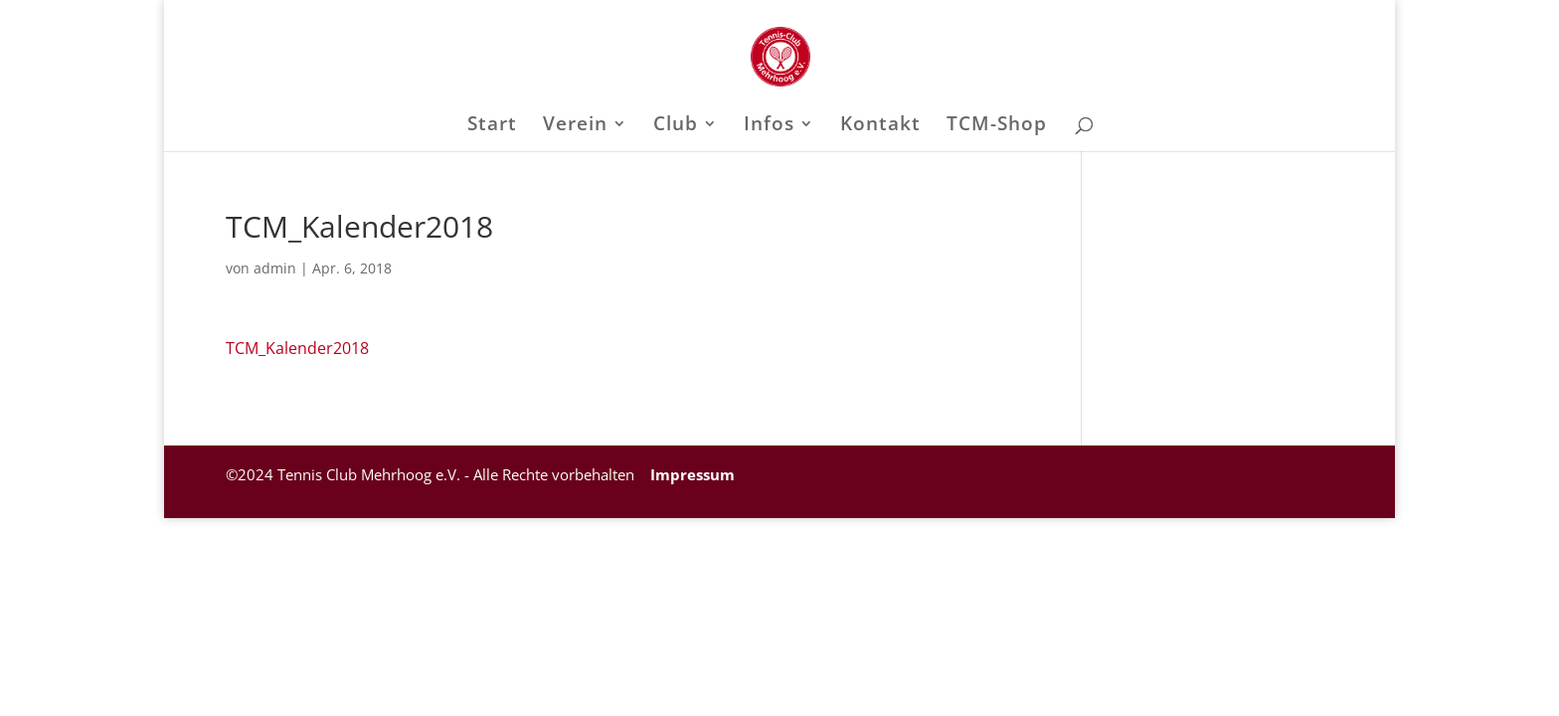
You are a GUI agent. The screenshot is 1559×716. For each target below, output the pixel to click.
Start (492, 126)
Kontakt (880, 126)
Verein (575, 126)
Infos (769, 126)
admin (275, 268)
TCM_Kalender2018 (297, 348)
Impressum (690, 474)
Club (675, 126)
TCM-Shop (997, 126)
